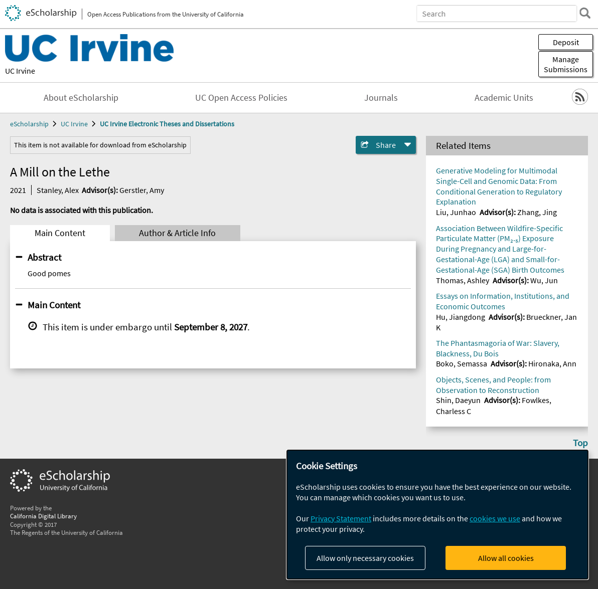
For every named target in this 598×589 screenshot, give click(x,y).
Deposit (566, 42)
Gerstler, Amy (141, 190)
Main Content (60, 233)
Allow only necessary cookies (365, 558)
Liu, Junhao (456, 212)
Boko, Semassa (461, 363)
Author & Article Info (177, 233)
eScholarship (29, 123)
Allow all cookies (506, 558)
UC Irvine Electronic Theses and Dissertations (167, 123)
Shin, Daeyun (458, 400)
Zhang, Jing (537, 212)
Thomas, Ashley (462, 280)
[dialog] (437, 514)
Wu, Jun (544, 280)
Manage (565, 64)
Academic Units (504, 97)
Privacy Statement (341, 518)
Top (580, 443)
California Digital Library (43, 516)
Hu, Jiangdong (460, 317)
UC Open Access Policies (241, 97)
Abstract (44, 257)
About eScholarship (81, 97)
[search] (585, 13)
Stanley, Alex (58, 190)
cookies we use (495, 518)
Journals (381, 97)
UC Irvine (20, 71)
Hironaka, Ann (552, 363)
